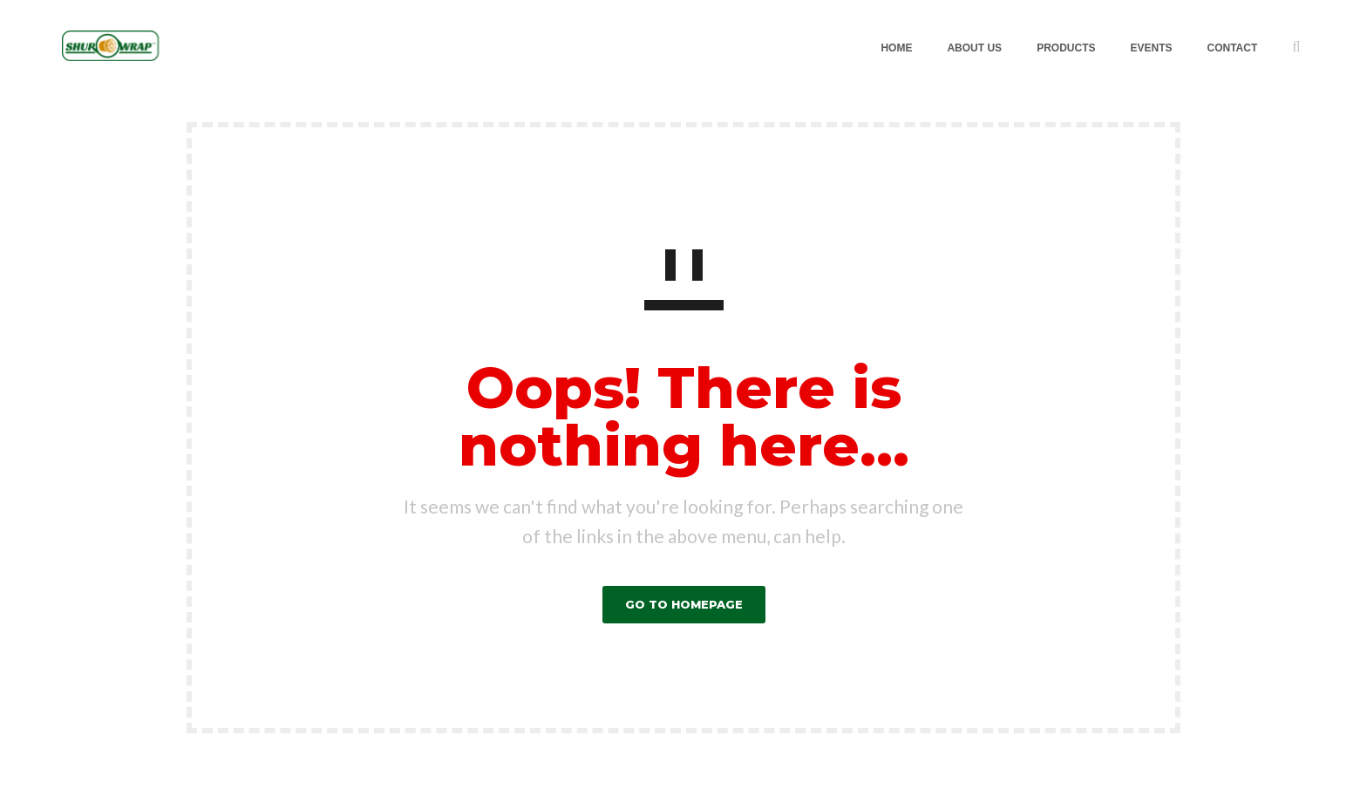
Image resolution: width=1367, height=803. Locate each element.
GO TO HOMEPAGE (684, 604)
